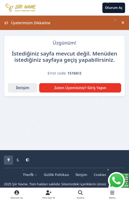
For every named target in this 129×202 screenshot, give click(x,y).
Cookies (100, 175)
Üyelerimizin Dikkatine (27, 22)
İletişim (22, 87)
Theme (30, 175)
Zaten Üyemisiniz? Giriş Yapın (80, 87)
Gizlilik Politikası (56, 175)
